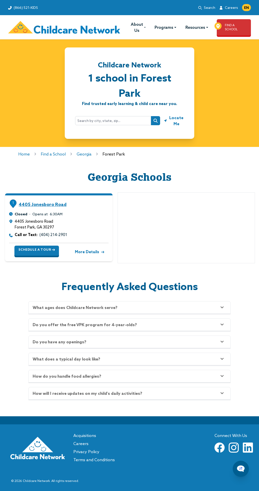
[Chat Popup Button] (241, 469)
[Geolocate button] (174, 121)
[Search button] (155, 120)
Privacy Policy (86, 451)
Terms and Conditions (94, 459)
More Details (89, 251)
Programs (165, 27)
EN (246, 7)
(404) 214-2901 (53, 234)
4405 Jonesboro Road (43, 204)
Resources (197, 27)
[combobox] (113, 120)
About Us (138, 27)
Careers (231, 7)
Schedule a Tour (36, 250)
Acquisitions (84, 435)
